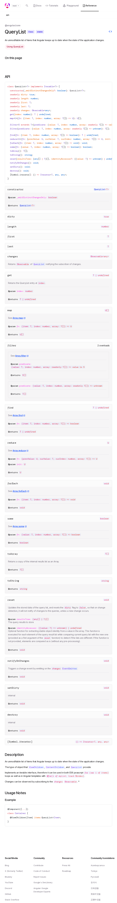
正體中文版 (96, 899)
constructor (15, 189)
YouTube (9, 882)
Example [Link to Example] (10, 800)
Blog (7, 865)
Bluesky (8, 877)
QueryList (20, 86)
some (10, 518)
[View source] (110, 32)
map (9, 310)
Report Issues (40, 877)
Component (14, 809)
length (11, 226)
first (11, 236)
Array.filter (20, 355)
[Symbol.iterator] (19, 741)
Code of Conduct (42, 871)
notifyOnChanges (18, 660)
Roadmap (66, 871)
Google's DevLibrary (43, 882)
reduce (11, 442)
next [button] (16, 6)
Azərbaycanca (98, 865)
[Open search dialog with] (27, 5)
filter (11, 345)
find (10, 407)
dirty (11, 216)
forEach (12, 483)
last (10, 246)
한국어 (94, 882)
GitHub (8, 894)
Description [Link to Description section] (14, 754)
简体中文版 (96, 894)
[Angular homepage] (7, 5)
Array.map (18, 318)
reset (11, 599)
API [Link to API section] (7, 76)
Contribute (38, 865)
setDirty (13, 687)
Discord (8, 888)
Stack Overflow (12, 899)
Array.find (18, 415)
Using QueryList (15, 46)
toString (13, 580)
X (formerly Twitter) (14, 871)
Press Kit (66, 865)
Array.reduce (19, 450)
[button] (106, 6)
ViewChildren (18, 817)
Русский (95, 877)
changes (12, 256)
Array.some (18, 526)
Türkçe (94, 871)
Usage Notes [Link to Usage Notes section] (15, 793)
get (9, 275)
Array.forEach (20, 491)
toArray (12, 553)
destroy (12, 714)
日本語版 (95, 888)
